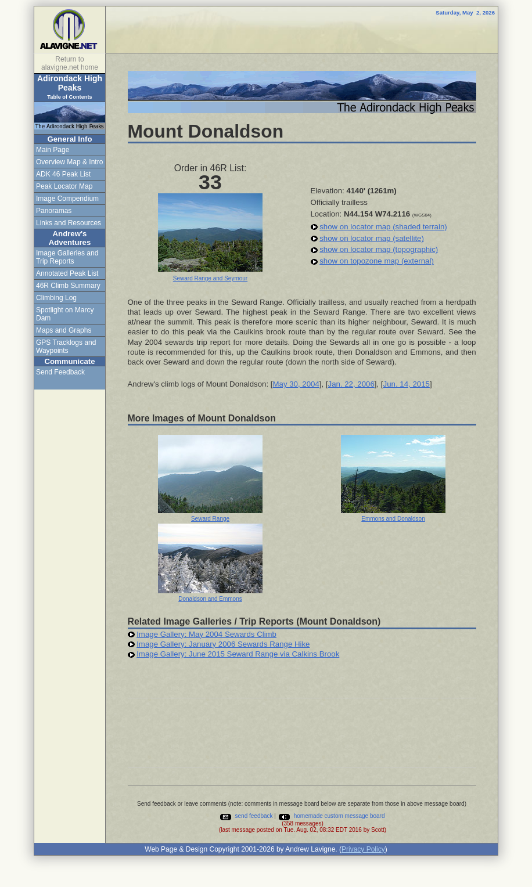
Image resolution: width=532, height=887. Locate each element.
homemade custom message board (331, 816)
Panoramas (53, 211)
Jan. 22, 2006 (351, 384)
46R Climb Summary (68, 286)
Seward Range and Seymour (210, 278)
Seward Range (210, 518)
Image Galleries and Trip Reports (67, 257)
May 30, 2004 (295, 384)
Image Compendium (67, 198)
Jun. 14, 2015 (406, 384)
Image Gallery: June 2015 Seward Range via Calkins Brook (237, 654)
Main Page (52, 150)
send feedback (246, 816)
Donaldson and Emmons (210, 599)
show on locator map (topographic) (378, 249)
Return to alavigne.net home (69, 63)
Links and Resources (68, 223)
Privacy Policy (363, 849)
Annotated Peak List (67, 273)
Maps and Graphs (63, 330)
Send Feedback (60, 372)
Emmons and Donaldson (393, 518)
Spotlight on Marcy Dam (65, 314)
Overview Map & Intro (69, 162)
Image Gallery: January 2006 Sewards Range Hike (223, 644)
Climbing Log (56, 298)
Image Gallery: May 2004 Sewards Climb (206, 634)
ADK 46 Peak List (63, 174)
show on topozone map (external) (376, 261)
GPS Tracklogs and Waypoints (66, 346)
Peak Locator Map (64, 186)
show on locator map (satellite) (371, 238)
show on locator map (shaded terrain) (383, 226)
